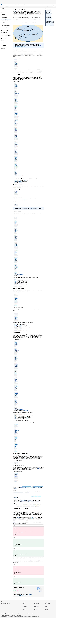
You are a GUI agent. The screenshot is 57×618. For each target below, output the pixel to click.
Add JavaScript (3, 38)
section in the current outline (33, 186)
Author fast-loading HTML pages (6, 37)
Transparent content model (50, 25)
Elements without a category (50, 21)
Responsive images (4, 27)
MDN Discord (36, 607)
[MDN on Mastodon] (5, 608)
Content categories (4, 19)
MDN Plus (24, 609)
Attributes (2, 43)
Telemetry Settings (17, 613)
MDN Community (36, 603)
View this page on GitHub (17, 595)
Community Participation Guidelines (30, 613)
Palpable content (17, 332)
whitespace (26, 410)
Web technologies (47, 603)
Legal (22, 613)
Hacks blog (47, 610)
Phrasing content (48, 16)
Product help (24, 610)
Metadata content (18, 50)
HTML (15, 11)
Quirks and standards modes (6, 25)
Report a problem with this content (27, 595)
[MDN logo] (2, 601)
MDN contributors (29, 594)
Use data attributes (4, 32)
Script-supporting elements (50, 22)
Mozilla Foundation (18, 615)
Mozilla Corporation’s (5, 615)
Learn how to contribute (17, 592)
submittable (14, 490)
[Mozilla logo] (3, 613)
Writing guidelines (36, 606)
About (23, 603)
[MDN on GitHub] (1, 608)
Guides (2, 12)
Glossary (46, 609)
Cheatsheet (3, 14)
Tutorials (46, 607)
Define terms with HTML (4, 30)
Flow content (48, 12)
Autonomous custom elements (18, 175)
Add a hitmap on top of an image (6, 35)
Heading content (17, 197)
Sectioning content (48, 13)
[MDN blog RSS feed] (6, 608)
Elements (2, 42)
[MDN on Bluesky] (2, 608)
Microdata (3, 22)
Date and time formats (5, 20)
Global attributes (3, 45)
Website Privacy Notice (10, 613)
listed (13, 484)
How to (2, 29)
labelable (14, 503)
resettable (14, 494)
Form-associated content (49, 23)
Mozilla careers (25, 606)
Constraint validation (5, 17)
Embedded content (48, 17)
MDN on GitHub (36, 609)
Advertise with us (25, 607)
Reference (2, 40)
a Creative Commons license (35, 616)
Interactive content (48, 18)
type (19, 416)
